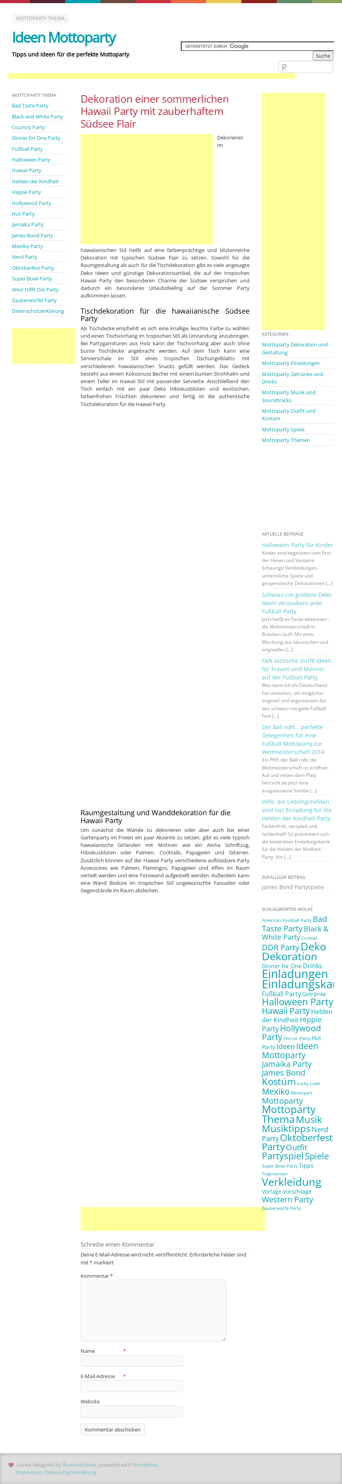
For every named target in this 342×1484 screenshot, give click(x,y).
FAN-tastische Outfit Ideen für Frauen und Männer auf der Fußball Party (296, 668)
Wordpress (145, 1464)
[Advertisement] (151, 76)
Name (103, 1351)
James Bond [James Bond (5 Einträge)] (283, 1069)
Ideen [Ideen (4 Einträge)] (285, 1043)
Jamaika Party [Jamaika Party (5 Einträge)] (287, 1060)
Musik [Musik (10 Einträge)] (309, 1115)
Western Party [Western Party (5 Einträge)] (287, 1195)
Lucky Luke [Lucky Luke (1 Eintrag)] (308, 1080)
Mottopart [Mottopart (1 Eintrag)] (301, 1089)
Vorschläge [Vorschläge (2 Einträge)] (297, 1187)
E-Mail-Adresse (103, 1376)
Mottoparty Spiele (283, 428)
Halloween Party (31, 159)
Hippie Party (26, 191)
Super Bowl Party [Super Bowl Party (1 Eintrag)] (280, 1162)
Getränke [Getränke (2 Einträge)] (314, 991)
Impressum (29, 1472)
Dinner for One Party (36, 137)
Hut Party (23, 212)
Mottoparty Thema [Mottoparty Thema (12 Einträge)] (289, 1110)
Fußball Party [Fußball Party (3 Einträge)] (281, 990)
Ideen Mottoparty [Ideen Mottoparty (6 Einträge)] (290, 1047)
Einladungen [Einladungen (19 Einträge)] (295, 971)
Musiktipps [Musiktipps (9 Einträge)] (286, 1125)
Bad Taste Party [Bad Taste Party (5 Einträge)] (294, 921)
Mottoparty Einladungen (291, 363)
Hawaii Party (26, 169)
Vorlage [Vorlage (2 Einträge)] (272, 1187)
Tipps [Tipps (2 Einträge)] (306, 1162)
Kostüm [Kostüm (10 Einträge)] (279, 1078)
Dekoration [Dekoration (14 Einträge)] (290, 953)
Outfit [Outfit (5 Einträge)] (296, 1143)
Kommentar (97, 1275)
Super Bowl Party (32, 277)
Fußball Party (27, 148)
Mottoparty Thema (40, 18)
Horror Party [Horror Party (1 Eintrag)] (297, 1035)
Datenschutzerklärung (38, 309)
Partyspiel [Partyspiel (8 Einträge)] (283, 1152)
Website (90, 1401)
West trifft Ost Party (35, 288)
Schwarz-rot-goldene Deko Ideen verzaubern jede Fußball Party (296, 602)
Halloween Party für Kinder (297, 544)
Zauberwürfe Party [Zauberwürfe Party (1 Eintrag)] (281, 1205)
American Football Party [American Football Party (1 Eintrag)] (287, 918)
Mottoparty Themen (286, 439)
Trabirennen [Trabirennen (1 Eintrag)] (275, 1170)
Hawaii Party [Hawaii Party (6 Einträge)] (286, 1007)
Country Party (28, 127)
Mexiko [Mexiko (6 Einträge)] (276, 1087)
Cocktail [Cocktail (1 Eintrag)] (309, 935)
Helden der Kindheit (35, 180)
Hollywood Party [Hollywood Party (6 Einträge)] (291, 1029)
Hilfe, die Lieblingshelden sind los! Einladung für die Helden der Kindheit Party (297, 808)
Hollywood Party (31, 202)
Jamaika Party (28, 223)
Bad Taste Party (30, 105)
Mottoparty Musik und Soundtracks (289, 395)
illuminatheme (79, 1464)
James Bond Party (32, 234)
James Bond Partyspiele (293, 884)
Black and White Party (37, 116)
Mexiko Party (27, 245)
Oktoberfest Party (33, 266)
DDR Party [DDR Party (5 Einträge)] (280, 944)
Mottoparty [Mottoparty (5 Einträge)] (282, 1097)
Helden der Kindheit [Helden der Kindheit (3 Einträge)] (297, 1012)
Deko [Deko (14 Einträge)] (313, 943)
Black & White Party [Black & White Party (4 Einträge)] (295, 930)
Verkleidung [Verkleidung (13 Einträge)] (291, 1178)
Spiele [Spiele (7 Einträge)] (317, 1152)
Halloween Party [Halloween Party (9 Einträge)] (297, 998)
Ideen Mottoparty (63, 37)
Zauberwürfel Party (34, 299)
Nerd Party (25, 256)
